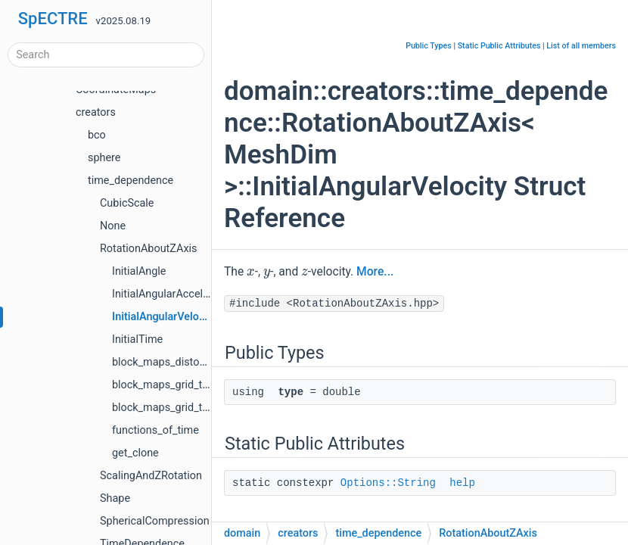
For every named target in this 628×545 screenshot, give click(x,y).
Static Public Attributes (499, 46)
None (113, 226)
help (462, 483)
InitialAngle (139, 271)
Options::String (388, 483)
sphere (104, 157)
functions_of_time (155, 430)
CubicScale (127, 203)
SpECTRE (53, 18)
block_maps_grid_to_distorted (184, 384)
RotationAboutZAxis (148, 248)
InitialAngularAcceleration (174, 294)
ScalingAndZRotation (151, 475)
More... (374, 272)
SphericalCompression (155, 521)
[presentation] (251, 271)
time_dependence (130, 180)
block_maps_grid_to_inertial (179, 407)
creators (96, 112)
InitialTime (137, 339)
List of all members (581, 46)
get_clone (135, 453)
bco (97, 135)
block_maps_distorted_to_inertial (192, 362)
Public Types (429, 46)
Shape (115, 498)
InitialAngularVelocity (164, 316)
